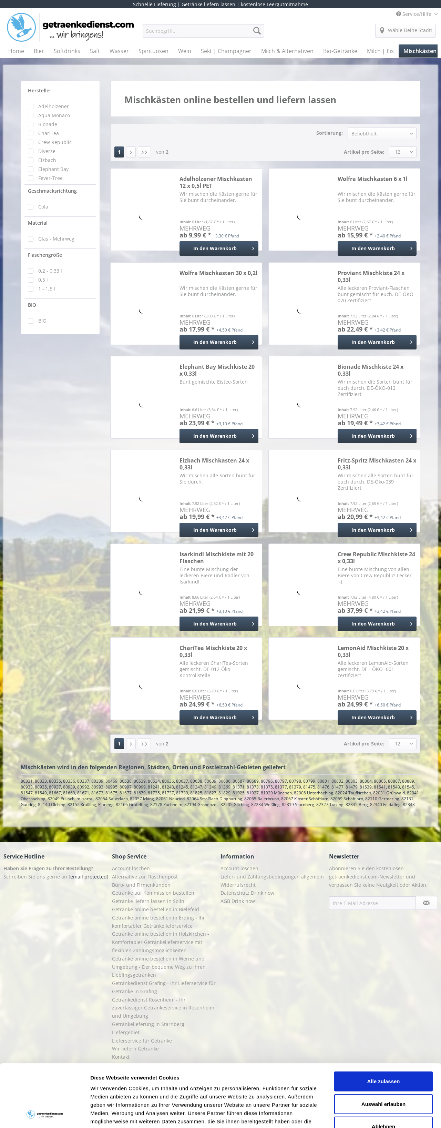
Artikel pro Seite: (364, 152)
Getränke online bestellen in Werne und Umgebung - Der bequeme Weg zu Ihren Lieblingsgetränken (159, 966)
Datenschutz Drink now (247, 893)
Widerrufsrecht (238, 885)
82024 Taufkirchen (353, 793)
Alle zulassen (383, 1023)
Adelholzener (53, 106)
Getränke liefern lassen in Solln (148, 901)
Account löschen (131, 868)
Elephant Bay (53, 169)
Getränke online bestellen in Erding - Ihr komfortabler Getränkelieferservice (158, 921)
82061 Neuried (170, 799)
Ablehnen (383, 1068)
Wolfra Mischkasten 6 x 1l (373, 179)
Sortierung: (329, 133)
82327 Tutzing (329, 804)
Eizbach (47, 160)
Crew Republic (55, 142)
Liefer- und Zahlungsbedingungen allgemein (272, 876)
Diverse (46, 151)
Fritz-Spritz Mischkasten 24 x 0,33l (377, 464)
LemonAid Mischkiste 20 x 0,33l (373, 651)
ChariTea (48, 133)
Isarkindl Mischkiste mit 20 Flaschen (217, 558)
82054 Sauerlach (111, 799)
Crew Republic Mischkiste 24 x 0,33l (376, 558)
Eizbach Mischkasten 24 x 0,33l (214, 464)
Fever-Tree (50, 178)
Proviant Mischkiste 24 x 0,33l (371, 276)
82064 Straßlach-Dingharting (214, 799)
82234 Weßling (265, 804)
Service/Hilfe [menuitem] (414, 14)
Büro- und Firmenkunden (141, 885)
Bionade (47, 124)
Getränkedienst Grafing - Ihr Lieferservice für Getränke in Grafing (164, 987)
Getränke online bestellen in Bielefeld (155, 909)
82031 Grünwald (389, 793)
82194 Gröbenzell (201, 804)
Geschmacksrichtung (52, 190)
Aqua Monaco (54, 115)
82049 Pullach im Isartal (70, 799)
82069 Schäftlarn (346, 799)
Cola (43, 206)
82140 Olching (51, 804)
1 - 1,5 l (46, 288)
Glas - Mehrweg (56, 238)
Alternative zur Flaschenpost (145, 876)
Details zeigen (366, 1114)
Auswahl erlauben (383, 1045)
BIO (32, 305)
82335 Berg (357, 804)
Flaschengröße (45, 255)
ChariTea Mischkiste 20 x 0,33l (213, 651)
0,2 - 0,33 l (50, 270)
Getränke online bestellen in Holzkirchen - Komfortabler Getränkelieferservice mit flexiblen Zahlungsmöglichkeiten (160, 942)
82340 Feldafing (385, 804)
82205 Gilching (234, 804)
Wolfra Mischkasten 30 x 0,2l (218, 273)
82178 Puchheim (166, 804)
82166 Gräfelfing (132, 804)
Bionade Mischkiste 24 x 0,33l (370, 370)
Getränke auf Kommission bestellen (153, 893)
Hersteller (39, 90)
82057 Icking (142, 799)
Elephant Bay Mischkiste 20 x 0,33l (217, 370)
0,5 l (43, 279)
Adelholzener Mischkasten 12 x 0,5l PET (216, 182)
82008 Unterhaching (313, 793)
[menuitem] (203, 34)
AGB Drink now (237, 901)
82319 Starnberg (298, 804)
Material (38, 223)
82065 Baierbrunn (261, 799)
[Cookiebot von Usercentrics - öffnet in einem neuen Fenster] (44, 1114)
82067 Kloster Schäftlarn (304, 799)
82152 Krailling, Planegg (91, 804)
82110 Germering (382, 799)
